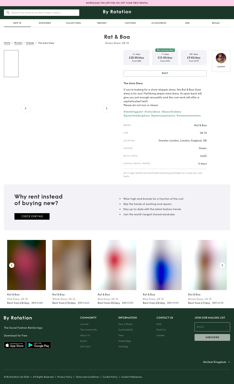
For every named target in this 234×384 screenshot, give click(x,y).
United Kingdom (214, 362)
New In (17, 23)
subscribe (212, 337)
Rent (165, 73)
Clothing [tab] (130, 23)
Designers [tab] (45, 23)
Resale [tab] (216, 23)
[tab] (17, 23)
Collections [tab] (73, 23)
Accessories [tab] (158, 23)
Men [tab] (187, 23)
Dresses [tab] (102, 23)
